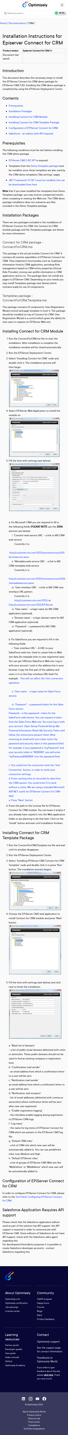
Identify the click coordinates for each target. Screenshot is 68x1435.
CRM (31, 23)
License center (12, 1311)
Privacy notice (34, 1414)
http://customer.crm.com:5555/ (31, 600)
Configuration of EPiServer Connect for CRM (33, 128)
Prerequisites (16, 105)
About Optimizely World (34, 1411)
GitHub (8, 1361)
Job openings (11, 1307)
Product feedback (45, 1319)
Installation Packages (20, 111)
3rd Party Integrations (34, 1428)
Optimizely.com (12, 1298)
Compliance (34, 1425)
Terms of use (34, 1418)
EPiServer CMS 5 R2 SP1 (22, 160)
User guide (10, 1353)
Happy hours (43, 1302)
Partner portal (12, 1345)
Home (3, 23)
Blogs (39, 1311)
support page (53, 1347)
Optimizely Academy (15, 1365)
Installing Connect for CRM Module (28, 116)
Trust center (34, 1421)
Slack (39, 1315)
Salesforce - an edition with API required (31, 133)
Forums (40, 1307)
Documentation (17, 23)
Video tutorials (12, 1357)
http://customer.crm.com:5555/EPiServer (31, 604)
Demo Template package (44, 166)
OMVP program (44, 1298)
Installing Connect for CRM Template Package (34, 122)
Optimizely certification (16, 1302)
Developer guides (13, 1349)
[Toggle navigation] (62, 5)
